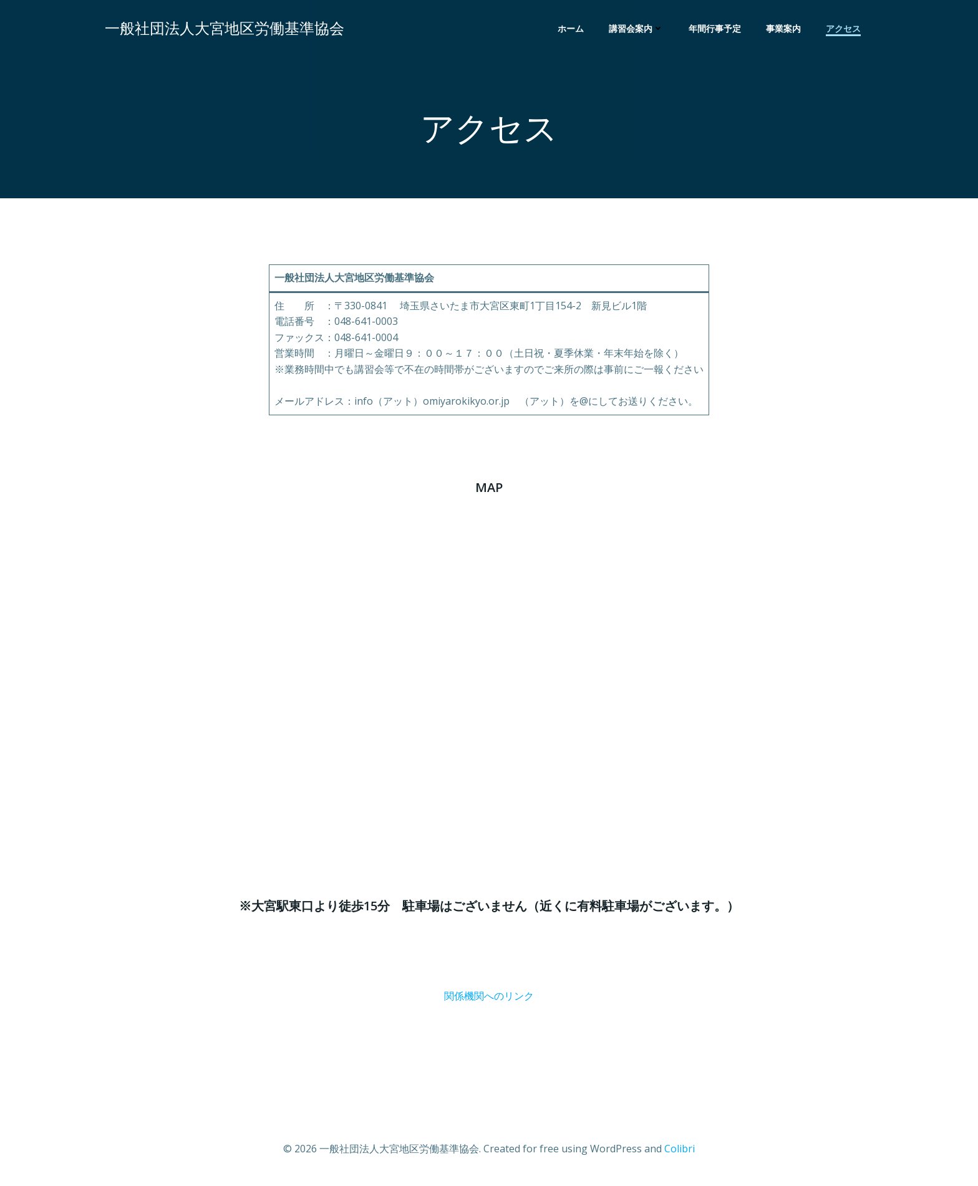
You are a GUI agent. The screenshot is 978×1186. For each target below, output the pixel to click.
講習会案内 (636, 28)
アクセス (843, 28)
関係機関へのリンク (489, 996)
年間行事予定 (715, 28)
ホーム (571, 28)
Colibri (679, 1148)
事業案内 (783, 28)
